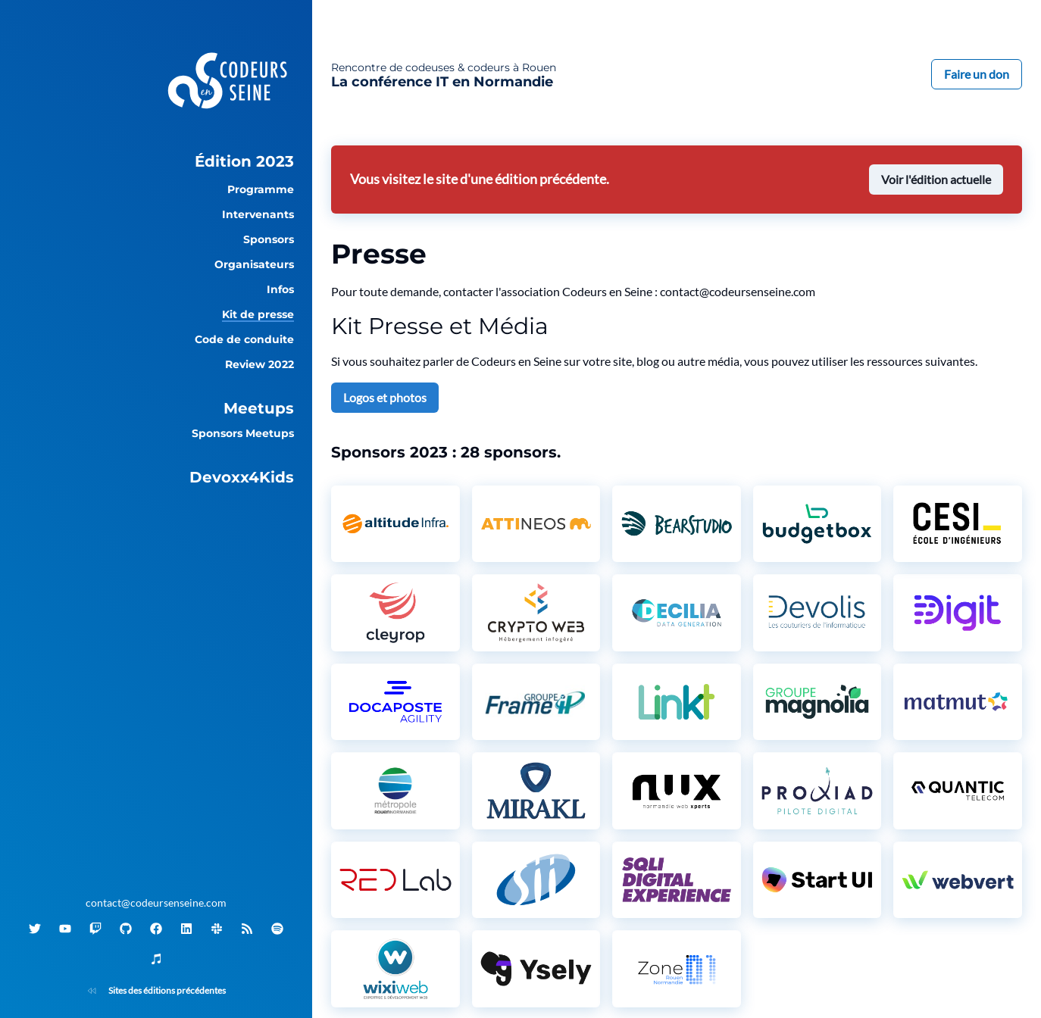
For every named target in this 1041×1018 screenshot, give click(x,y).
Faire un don (976, 74)
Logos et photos (385, 397)
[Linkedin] (186, 928)
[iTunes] (156, 959)
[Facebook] (156, 928)
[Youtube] (65, 928)
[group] (156, 161)
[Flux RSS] (247, 928)
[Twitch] (95, 928)
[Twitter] (35, 928)
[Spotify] (277, 928)
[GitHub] (126, 928)
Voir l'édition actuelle (936, 179)
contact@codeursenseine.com (156, 902)
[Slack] (217, 928)
